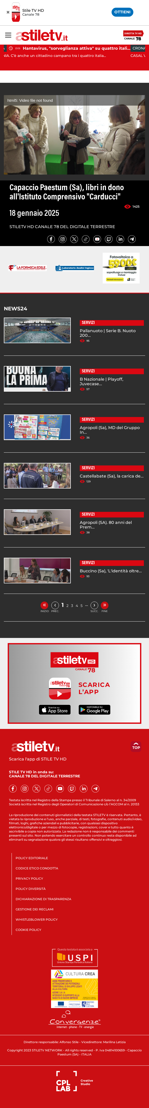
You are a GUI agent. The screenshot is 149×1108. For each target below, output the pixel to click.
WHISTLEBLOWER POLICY (37, 919)
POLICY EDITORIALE (32, 858)
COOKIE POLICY (28, 930)
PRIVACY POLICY (29, 878)
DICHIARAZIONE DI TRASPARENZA (43, 899)
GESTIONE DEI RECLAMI (35, 909)
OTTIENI (122, 11)
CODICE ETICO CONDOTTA (37, 868)
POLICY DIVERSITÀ (31, 889)
